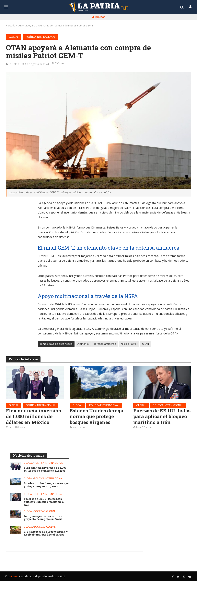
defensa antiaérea (104, 344)
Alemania (83, 344)
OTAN (145, 344)
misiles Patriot (129, 344)
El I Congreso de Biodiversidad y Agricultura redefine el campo (46, 541)
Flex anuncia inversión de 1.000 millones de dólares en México (34, 417)
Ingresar (98, 17)
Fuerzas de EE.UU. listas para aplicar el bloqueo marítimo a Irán (158, 420)
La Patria (14, 64)
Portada (11, 25)
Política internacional (40, 36)
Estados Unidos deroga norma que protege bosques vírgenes (98, 417)
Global (13, 36)
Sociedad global (44, 519)
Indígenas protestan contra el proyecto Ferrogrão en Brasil (44, 525)
